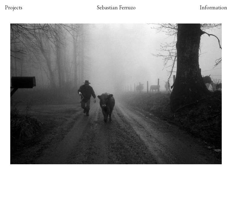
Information (213, 7)
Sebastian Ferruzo (116, 7)
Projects (13, 7)
